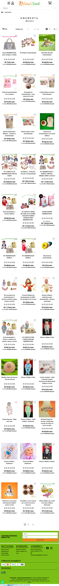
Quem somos (5, 549)
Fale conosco (5, 555)
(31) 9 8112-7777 (37, 551)
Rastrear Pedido (21, 549)
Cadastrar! (40, 540)
